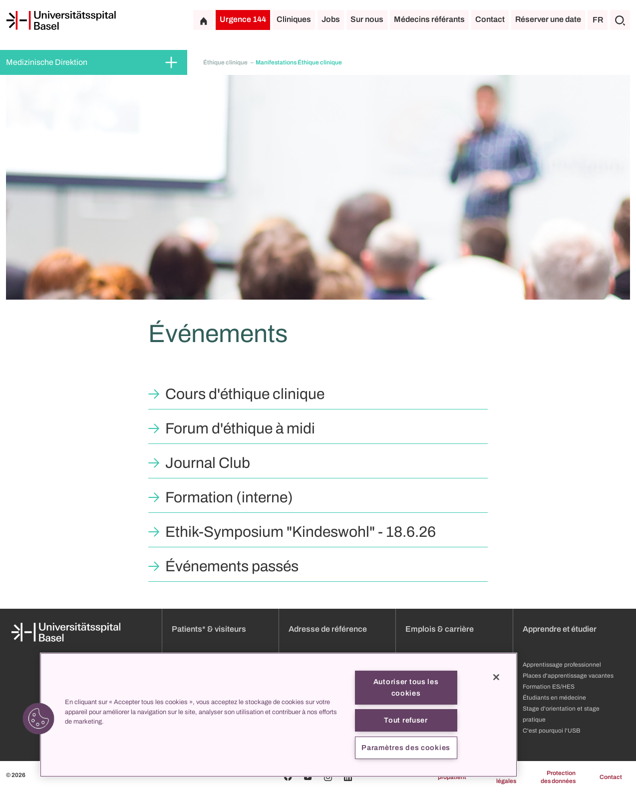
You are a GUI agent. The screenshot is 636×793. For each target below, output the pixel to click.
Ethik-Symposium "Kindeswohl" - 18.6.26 (300, 532)
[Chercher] (620, 20)
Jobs (330, 19)
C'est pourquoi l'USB (551, 730)
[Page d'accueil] (61, 20)
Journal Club (207, 463)
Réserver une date (548, 19)
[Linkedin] (348, 777)
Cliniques (294, 19)
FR (598, 19)
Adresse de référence (328, 629)
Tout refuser (406, 720)
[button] (38, 719)
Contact (490, 19)
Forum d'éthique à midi (240, 428)
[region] (278, 715)
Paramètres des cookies (405, 748)
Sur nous (366, 19)
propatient (452, 777)
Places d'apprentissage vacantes (568, 675)
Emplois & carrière (439, 629)
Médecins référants (429, 19)
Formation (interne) (229, 497)
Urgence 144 (243, 19)
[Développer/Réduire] (171, 62)
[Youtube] (308, 777)
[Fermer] (496, 677)
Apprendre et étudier (560, 629)
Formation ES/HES (549, 686)
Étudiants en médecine (554, 697)
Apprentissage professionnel (562, 664)
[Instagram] (328, 777)
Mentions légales (503, 777)
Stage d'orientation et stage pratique (561, 714)
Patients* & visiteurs (209, 629)
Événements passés (232, 566)
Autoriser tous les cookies (406, 687)
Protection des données (558, 777)
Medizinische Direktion (46, 62)
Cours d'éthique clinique (244, 394)
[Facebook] (288, 777)
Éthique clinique (226, 62)
